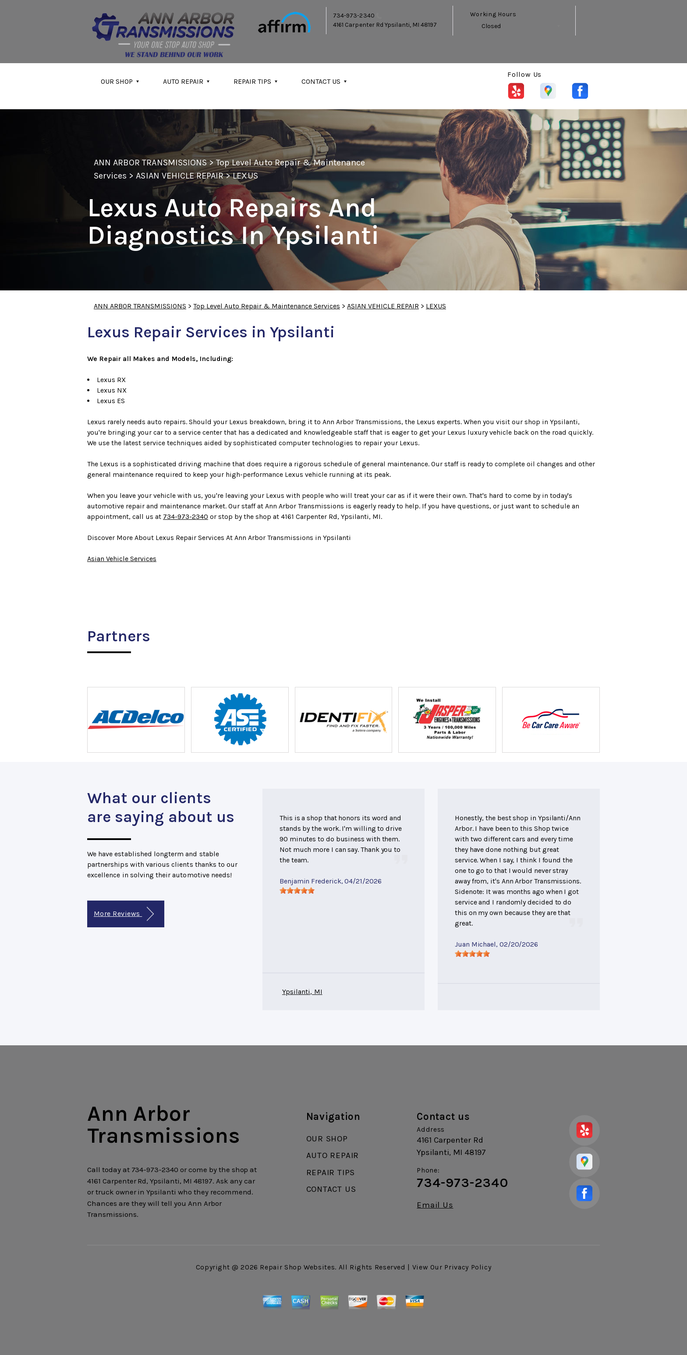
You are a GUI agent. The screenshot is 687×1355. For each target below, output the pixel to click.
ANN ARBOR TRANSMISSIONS (150, 162)
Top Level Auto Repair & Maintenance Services (266, 306)
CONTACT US (320, 81)
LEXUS (245, 176)
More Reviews (124, 914)
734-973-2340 (354, 15)
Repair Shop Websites (297, 1267)
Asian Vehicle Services (121, 558)
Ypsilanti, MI (302, 991)
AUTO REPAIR (183, 81)
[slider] (297, 890)
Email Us (435, 1205)
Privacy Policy (467, 1267)
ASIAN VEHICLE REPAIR (179, 176)
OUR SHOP (117, 81)
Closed (491, 26)
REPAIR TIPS (252, 81)
